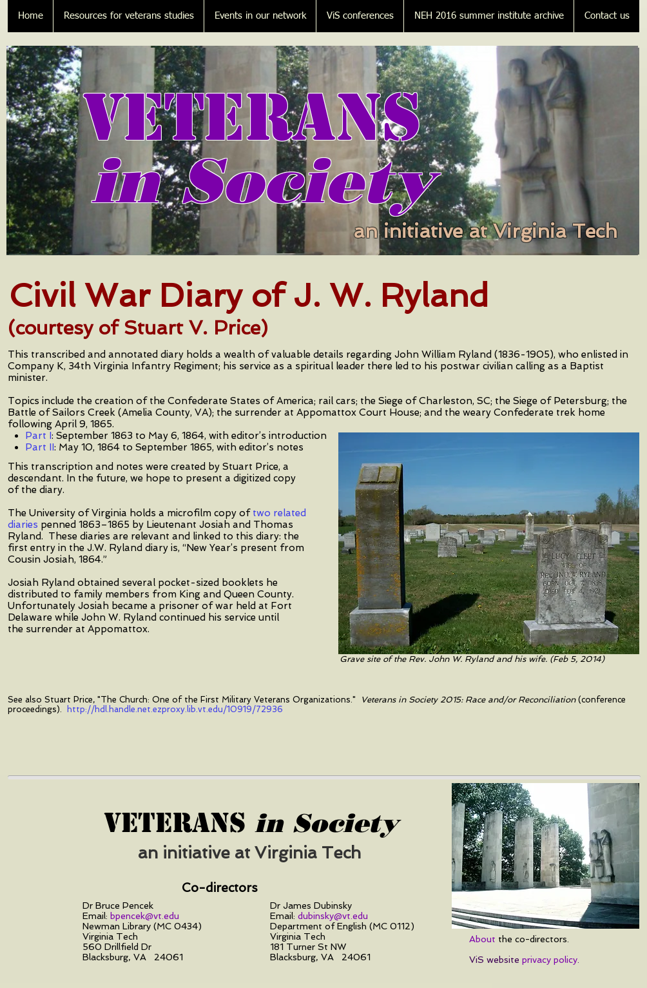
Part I (38, 435)
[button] (128, 16)
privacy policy (549, 959)
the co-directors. (519, 939)
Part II (39, 447)
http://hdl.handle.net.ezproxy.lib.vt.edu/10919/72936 (175, 709)
